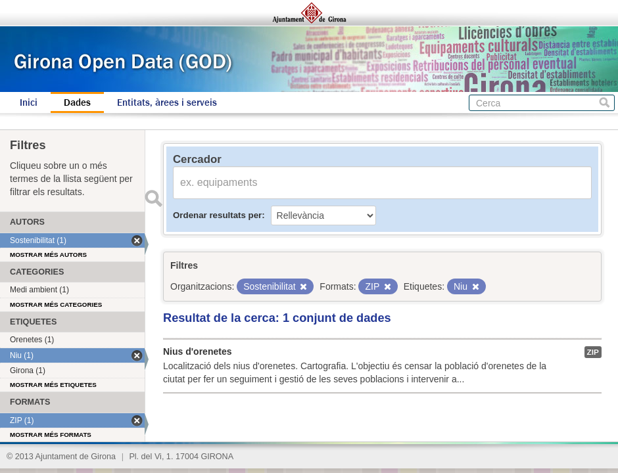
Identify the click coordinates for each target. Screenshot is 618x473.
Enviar (153, 198)
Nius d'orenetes (197, 351)
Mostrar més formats (50, 434)
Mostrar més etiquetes (53, 384)
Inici (28, 102)
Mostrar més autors (48, 254)
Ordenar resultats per (217, 215)
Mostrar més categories (56, 304)
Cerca (604, 102)
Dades (77, 102)
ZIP (593, 352)
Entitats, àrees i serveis (167, 102)
